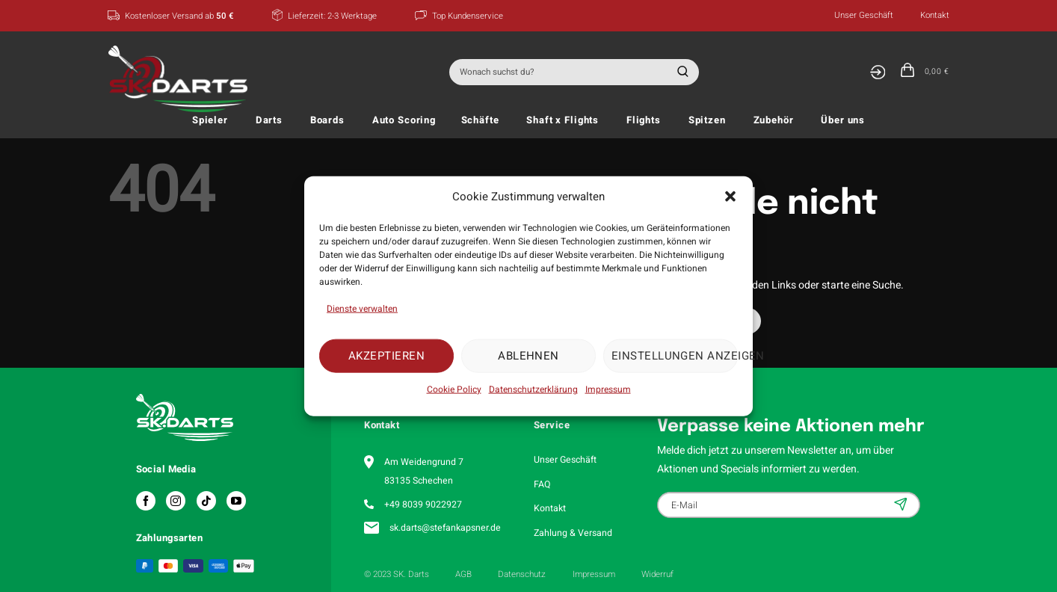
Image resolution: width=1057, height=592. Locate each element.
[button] (730, 196)
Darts (269, 120)
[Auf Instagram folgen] (175, 501)
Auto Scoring (404, 120)
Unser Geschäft (863, 15)
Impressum (608, 388)
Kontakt (934, 15)
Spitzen (707, 120)
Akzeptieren (386, 356)
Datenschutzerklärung (533, 388)
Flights (643, 120)
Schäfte (480, 120)
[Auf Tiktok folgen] (206, 501)
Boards (327, 120)
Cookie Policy (454, 388)
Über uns (843, 120)
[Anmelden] (877, 72)
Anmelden (902, 504)
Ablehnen (528, 356)
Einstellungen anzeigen (674, 356)
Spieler (210, 120)
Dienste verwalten (362, 308)
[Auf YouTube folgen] (236, 501)
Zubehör (774, 120)
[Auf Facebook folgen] (145, 501)
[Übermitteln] (680, 72)
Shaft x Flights (562, 120)
